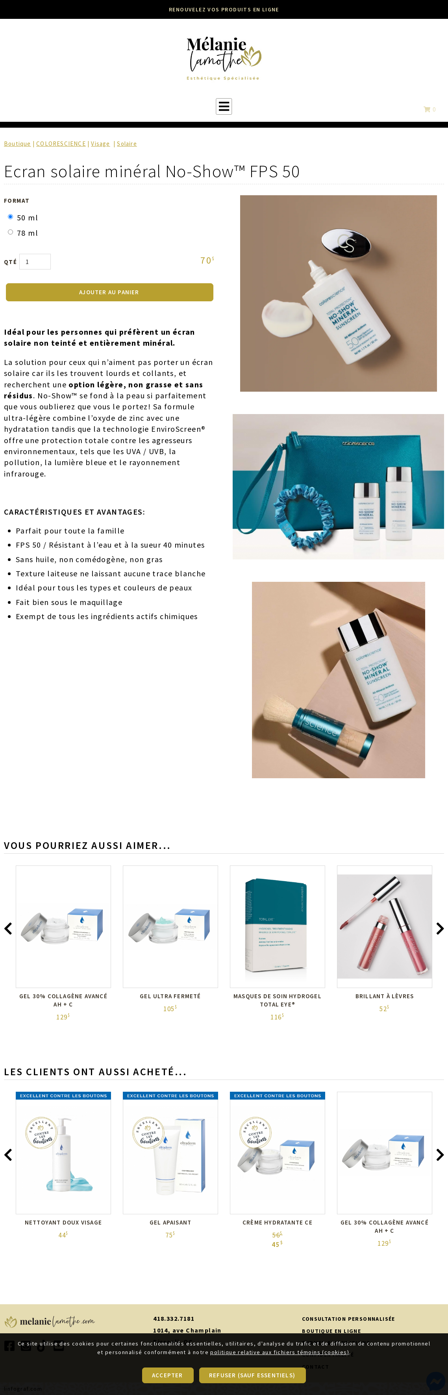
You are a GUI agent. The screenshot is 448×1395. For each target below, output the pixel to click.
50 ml (23, 217)
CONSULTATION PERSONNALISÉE (348, 1318)
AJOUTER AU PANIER (109, 292)
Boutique (17, 143)
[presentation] (8, 930)
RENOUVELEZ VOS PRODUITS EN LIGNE (224, 9)
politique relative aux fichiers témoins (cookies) (279, 1353)
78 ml (23, 233)
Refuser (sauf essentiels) (252, 1376)
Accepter (167, 1376)
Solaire (127, 143)
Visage (100, 143)
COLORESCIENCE (61, 143)
